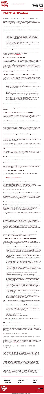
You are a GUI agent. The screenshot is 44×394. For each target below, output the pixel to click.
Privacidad (35, 380)
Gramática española (37, 3)
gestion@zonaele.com (16, 54)
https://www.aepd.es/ (18, 342)
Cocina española (38, 5)
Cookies (34, 382)
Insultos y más (37, 6)
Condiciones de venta (23, 379)
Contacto (20, 382)
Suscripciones (21, 380)
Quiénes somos (7, 379)
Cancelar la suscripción (16, 177)
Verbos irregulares (37, 4)
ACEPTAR (29, 393)
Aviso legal (35, 379)
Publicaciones (7, 380)
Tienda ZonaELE (7, 382)
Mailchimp (8, 177)
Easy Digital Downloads (11, 178)
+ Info (26, 393)
